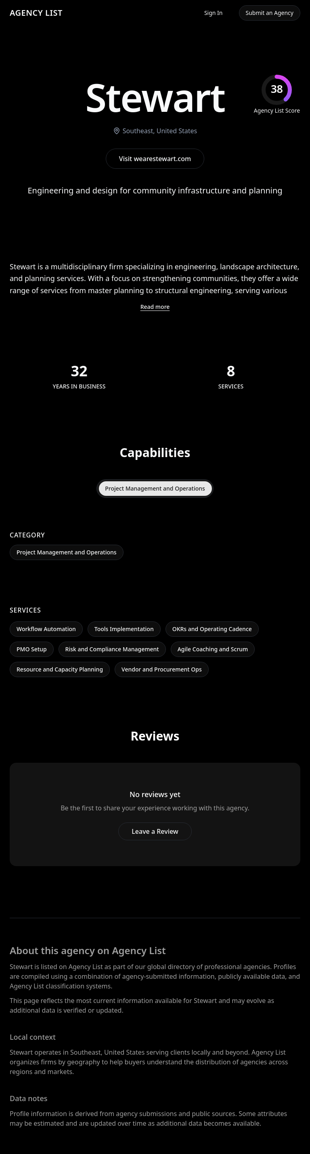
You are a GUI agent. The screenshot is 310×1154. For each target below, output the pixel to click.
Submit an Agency (269, 13)
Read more (155, 307)
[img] (277, 95)
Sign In (213, 13)
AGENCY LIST (36, 12)
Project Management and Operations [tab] (155, 488)
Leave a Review (155, 831)
